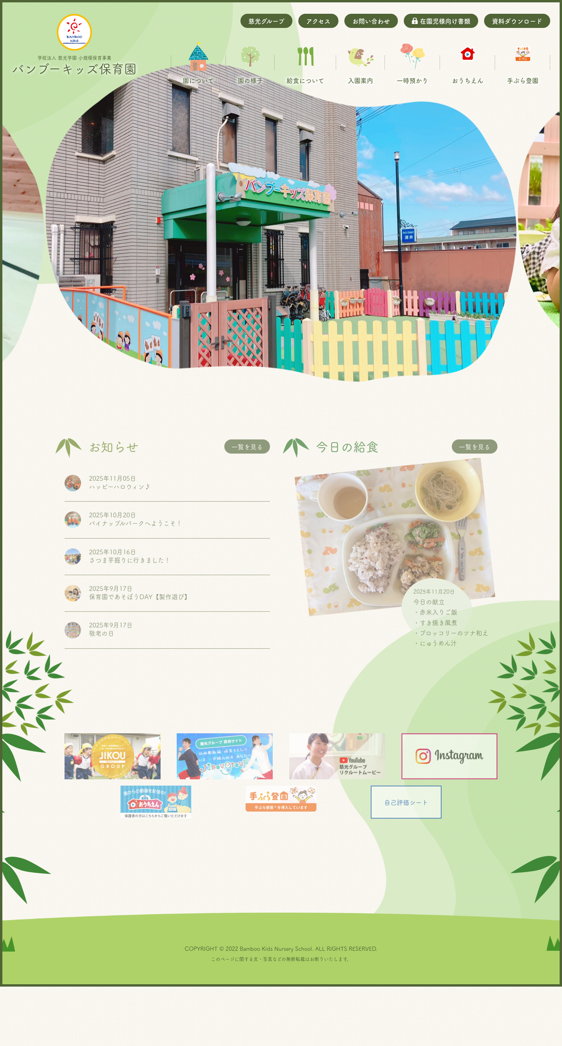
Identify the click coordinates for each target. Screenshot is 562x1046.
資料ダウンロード (517, 21)
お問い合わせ (371, 21)
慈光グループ (266, 21)
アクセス (318, 21)
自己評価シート (406, 863)
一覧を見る (247, 507)
